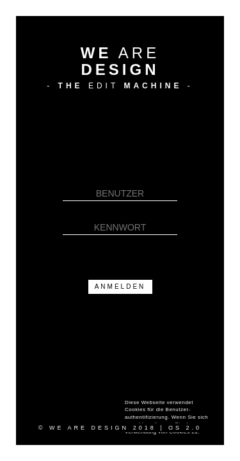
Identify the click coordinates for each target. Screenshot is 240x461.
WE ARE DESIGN (89, 428)
